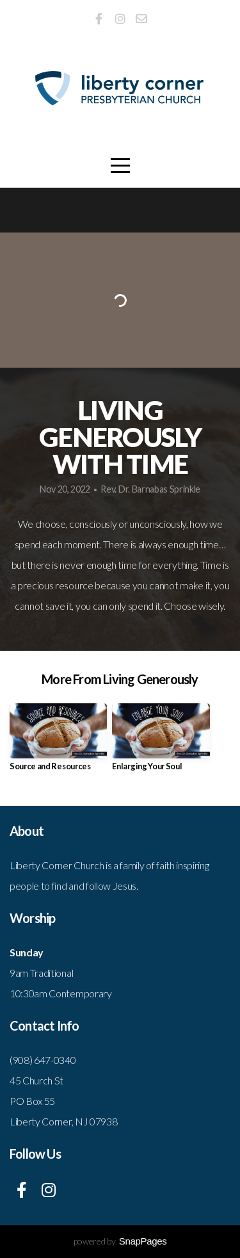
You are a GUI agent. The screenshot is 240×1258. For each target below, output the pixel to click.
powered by (120, 1241)
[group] (58, 742)
